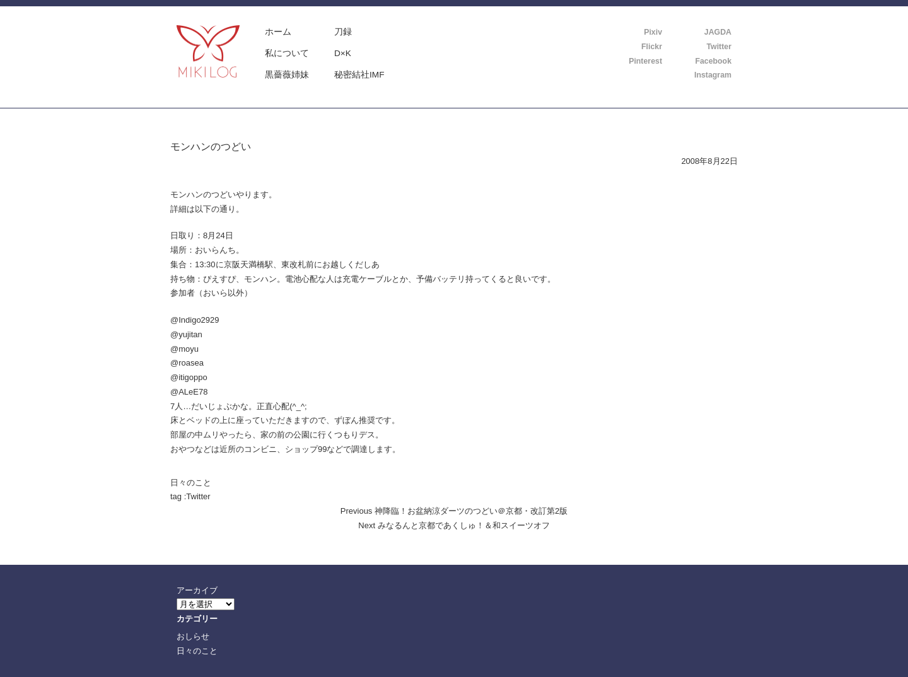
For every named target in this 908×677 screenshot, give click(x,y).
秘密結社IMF (359, 74)
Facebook (713, 61)
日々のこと (190, 482)
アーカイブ (197, 590)
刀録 (343, 32)
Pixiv (653, 32)
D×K (342, 53)
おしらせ (193, 636)
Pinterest (645, 61)
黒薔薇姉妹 (287, 74)
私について (287, 53)
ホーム (278, 32)
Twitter (718, 46)
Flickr (651, 46)
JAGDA (717, 32)
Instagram (712, 75)
